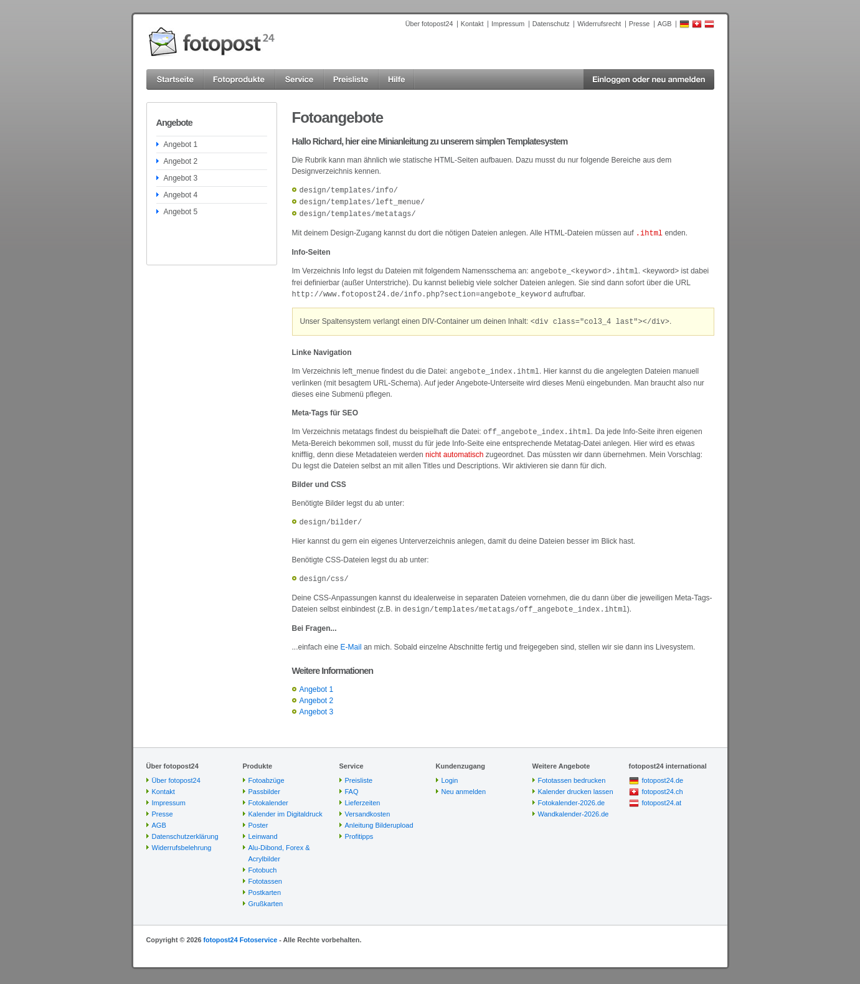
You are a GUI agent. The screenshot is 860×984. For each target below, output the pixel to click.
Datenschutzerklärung (185, 829)
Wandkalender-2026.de (573, 806)
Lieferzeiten (362, 795)
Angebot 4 (181, 195)
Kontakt (472, 23)
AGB (665, 23)
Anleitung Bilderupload (379, 817)
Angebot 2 (181, 161)
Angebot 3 (181, 178)
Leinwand (263, 829)
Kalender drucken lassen (575, 784)
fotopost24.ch (662, 784)
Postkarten (264, 885)
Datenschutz (551, 23)
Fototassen (265, 874)
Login (450, 773)
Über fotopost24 (429, 23)
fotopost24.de (663, 773)
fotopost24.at (662, 795)
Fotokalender (268, 795)
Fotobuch (262, 862)
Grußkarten (265, 896)
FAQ (352, 784)
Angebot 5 (181, 211)
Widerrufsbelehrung (182, 840)
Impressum (507, 23)
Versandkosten (367, 806)
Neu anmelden (464, 784)
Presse (639, 23)
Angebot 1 (181, 144)
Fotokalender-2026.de (571, 795)
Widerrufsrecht (599, 23)
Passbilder (264, 784)
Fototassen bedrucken (572, 773)
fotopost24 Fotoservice (240, 932)
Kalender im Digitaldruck (285, 806)
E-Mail (351, 639)
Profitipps (359, 829)
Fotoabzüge (266, 773)
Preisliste (359, 773)
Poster (258, 817)
